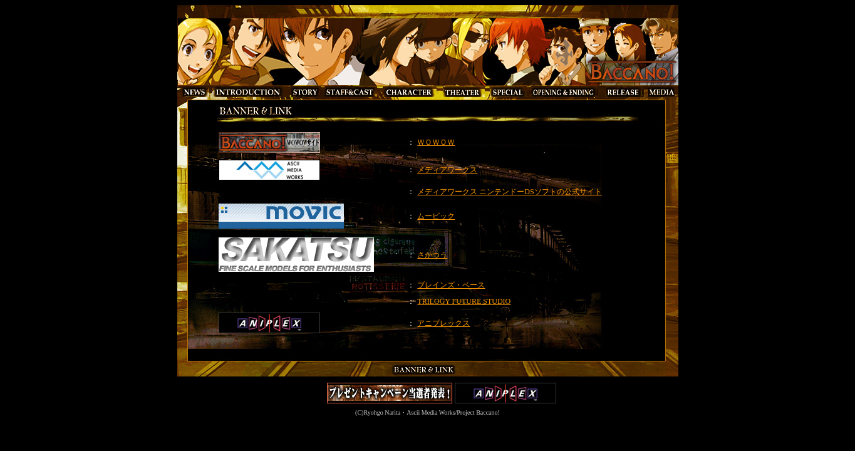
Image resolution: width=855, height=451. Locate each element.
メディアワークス (447, 169)
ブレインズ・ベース (451, 285)
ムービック (436, 216)
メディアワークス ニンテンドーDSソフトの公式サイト (509, 191)
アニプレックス (443, 323)
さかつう (432, 255)
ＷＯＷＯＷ (436, 142)
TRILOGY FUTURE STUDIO (463, 301)
